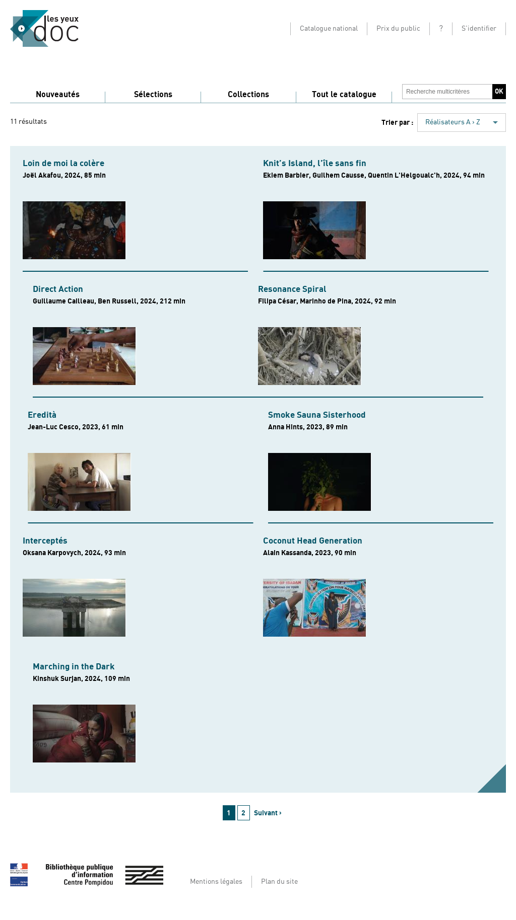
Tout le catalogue (344, 94)
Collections (248, 94)
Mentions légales (216, 881)
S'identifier (479, 28)
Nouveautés (58, 94)
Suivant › (268, 813)
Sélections (153, 94)
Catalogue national (329, 28)
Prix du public (398, 28)
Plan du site (279, 881)
